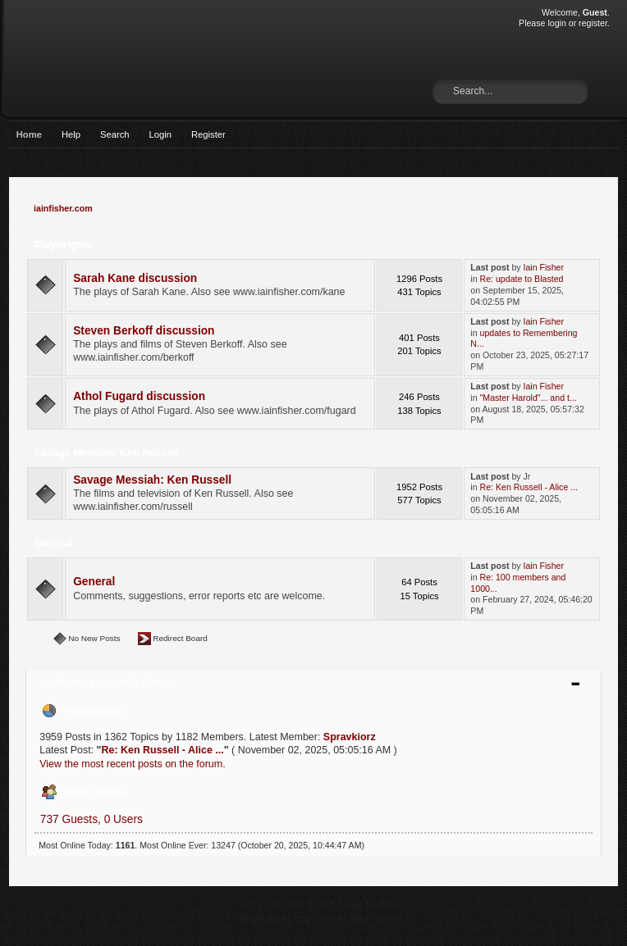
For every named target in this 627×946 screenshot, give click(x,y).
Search (115, 134)
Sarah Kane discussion (135, 278)
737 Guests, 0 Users (91, 819)
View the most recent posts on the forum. (132, 764)
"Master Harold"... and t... (528, 398)
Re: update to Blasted (522, 279)
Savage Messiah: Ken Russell (152, 480)
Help (71, 134)
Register (208, 134)
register (593, 23)
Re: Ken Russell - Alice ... (529, 487)
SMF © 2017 (311, 904)
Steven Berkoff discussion (143, 331)
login (556, 23)
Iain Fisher (544, 267)
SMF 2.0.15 (260, 904)
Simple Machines (369, 904)
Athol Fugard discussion (139, 396)
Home (29, 134)
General (94, 581)
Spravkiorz (349, 737)
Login (160, 134)
